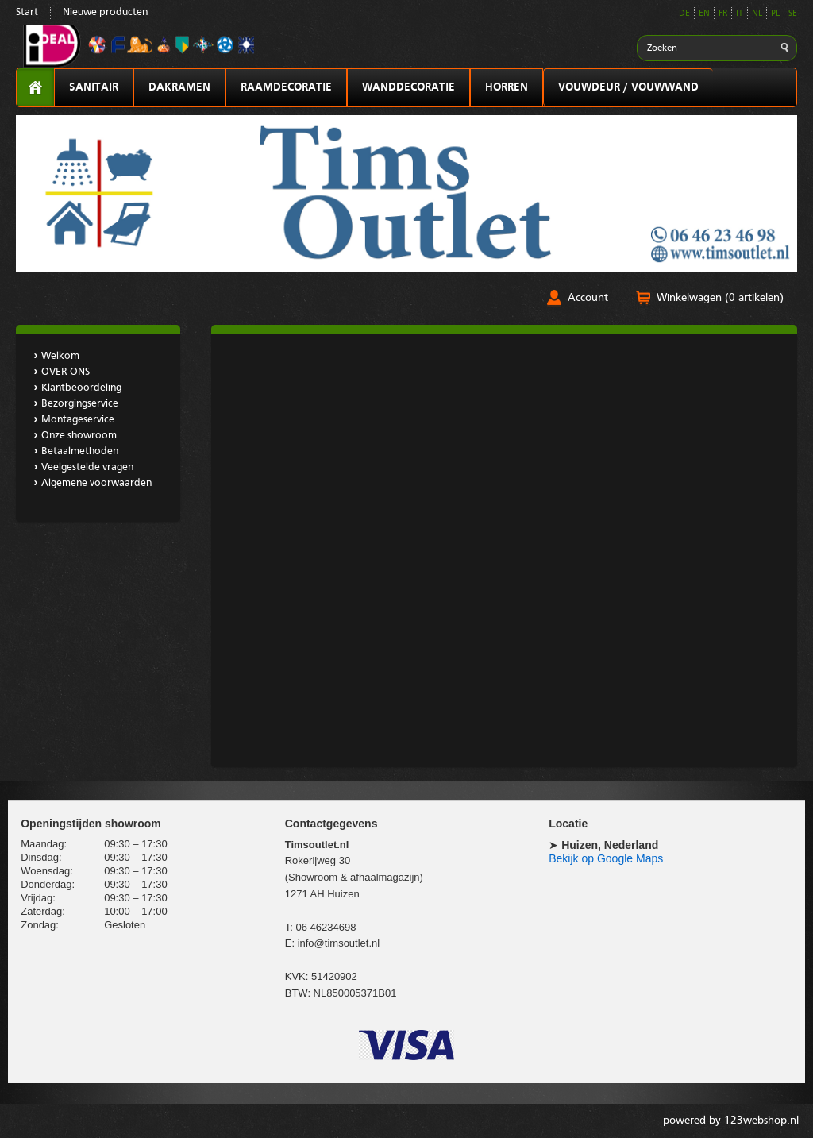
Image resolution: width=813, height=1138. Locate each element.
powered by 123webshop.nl (731, 1120)
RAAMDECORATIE (286, 87)
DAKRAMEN (179, 87)
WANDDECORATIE (408, 87)
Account (588, 297)
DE (684, 14)
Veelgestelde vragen (87, 467)
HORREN (506, 87)
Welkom (60, 356)
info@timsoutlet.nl (339, 943)
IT (739, 14)
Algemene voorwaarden (96, 483)
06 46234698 (325, 927)
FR (723, 14)
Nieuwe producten (105, 12)
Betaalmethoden (79, 451)
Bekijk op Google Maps (606, 858)
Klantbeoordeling (81, 388)
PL (775, 14)
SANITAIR (93, 87)
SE (792, 14)
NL (757, 14)
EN (704, 14)
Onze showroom (79, 435)
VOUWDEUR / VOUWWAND (628, 87)
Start (27, 12)
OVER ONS (65, 372)
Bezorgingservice (79, 404)
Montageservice (77, 420)
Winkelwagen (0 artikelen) (720, 297)
